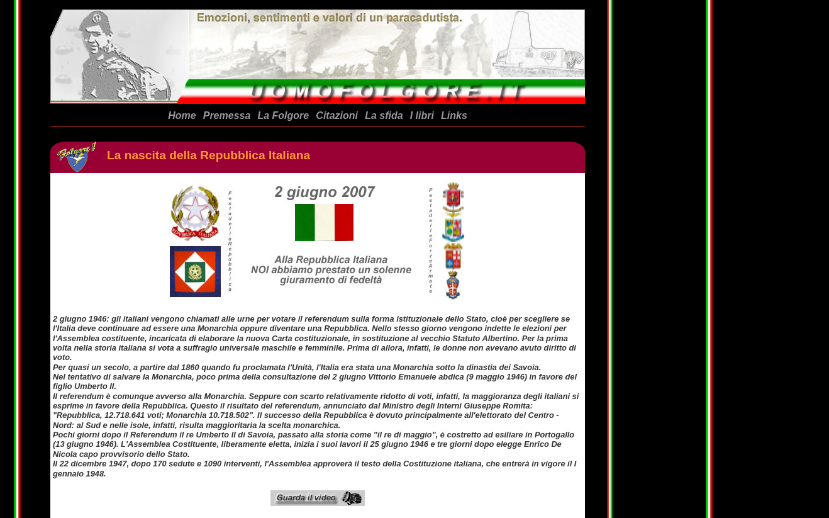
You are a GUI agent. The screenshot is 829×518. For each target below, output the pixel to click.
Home (182, 115)
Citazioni (337, 115)
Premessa (227, 115)
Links (454, 115)
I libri (422, 115)
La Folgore (283, 115)
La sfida (384, 115)
